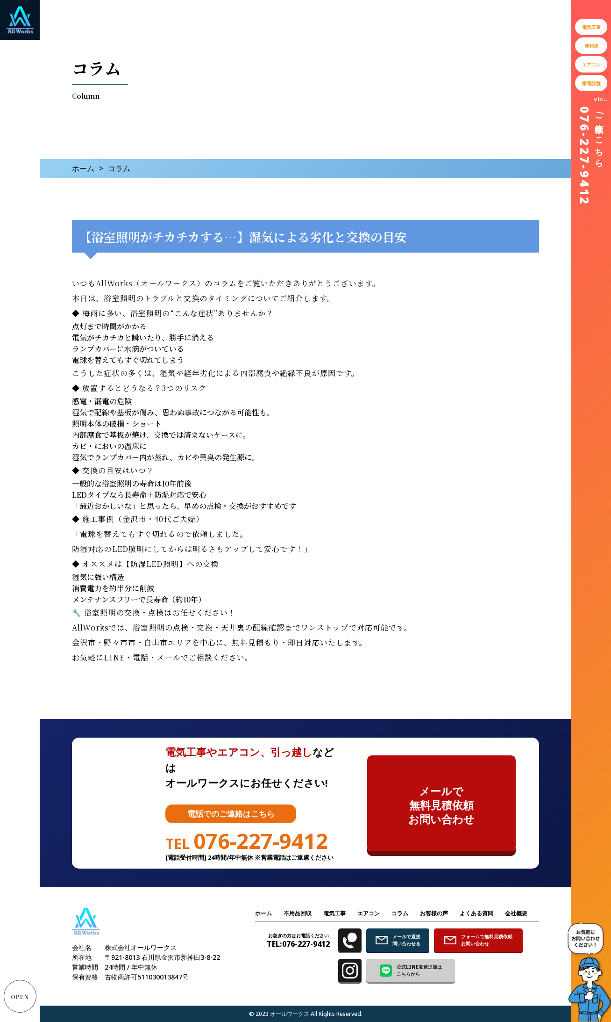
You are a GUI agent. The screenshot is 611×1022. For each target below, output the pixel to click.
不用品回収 (298, 913)
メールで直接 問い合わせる (398, 940)
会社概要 (516, 913)
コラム (399, 913)
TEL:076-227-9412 (298, 940)
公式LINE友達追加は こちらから (411, 970)
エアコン (368, 913)
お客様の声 (434, 913)
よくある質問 (476, 913)
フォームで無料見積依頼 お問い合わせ (478, 940)
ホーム (83, 168)
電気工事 (334, 913)
